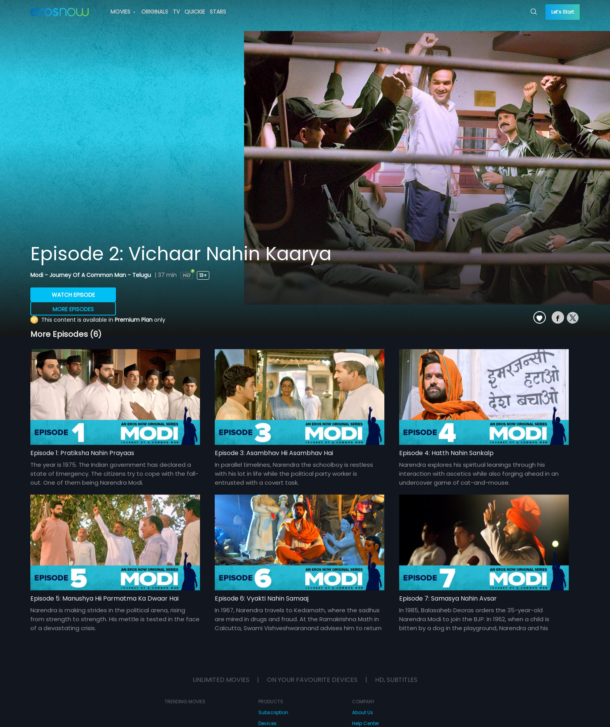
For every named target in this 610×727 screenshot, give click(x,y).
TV (176, 12)
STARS (218, 12)
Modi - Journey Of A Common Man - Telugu (91, 275)
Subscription (273, 712)
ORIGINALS (154, 12)
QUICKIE (194, 12)
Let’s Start (562, 12)
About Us (362, 712)
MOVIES (122, 12)
